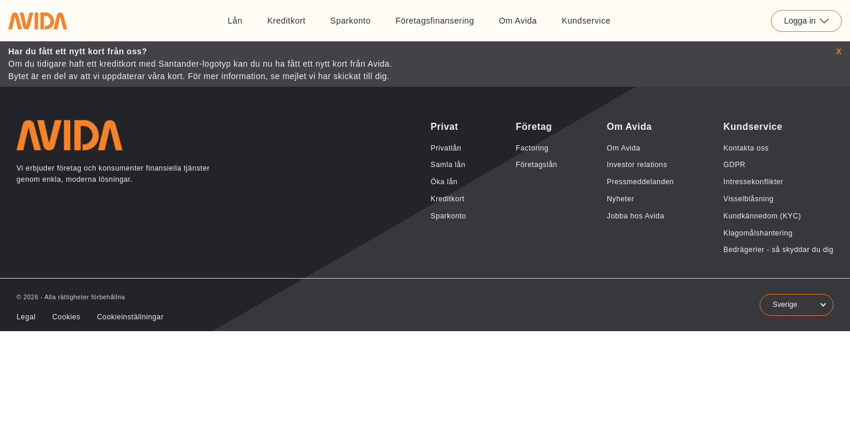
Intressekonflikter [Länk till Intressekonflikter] (754, 182)
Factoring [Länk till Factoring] (532, 148)
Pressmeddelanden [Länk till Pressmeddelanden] (640, 182)
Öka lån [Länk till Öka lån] (443, 182)
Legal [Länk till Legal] (26, 317)
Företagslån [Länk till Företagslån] (536, 165)
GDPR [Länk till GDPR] (735, 165)
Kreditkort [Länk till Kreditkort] (286, 20)
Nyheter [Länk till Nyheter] (620, 199)
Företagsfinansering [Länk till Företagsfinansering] (434, 20)
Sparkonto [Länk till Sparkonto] (351, 20)
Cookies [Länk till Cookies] (66, 317)
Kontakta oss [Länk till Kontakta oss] (746, 148)
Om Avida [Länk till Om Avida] (518, 20)
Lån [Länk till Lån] (235, 20)
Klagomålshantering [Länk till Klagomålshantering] (758, 233)
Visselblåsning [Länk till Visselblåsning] (749, 199)
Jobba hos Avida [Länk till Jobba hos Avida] (635, 216)
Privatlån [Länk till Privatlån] (445, 148)
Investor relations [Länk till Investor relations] (637, 165)
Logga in (806, 20)
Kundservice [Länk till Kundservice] (586, 20)
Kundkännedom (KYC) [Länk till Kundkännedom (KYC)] (763, 216)
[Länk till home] (37, 21)
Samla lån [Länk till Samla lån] (447, 165)
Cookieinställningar (130, 317)
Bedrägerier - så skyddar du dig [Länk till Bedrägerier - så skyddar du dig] (778, 250)
